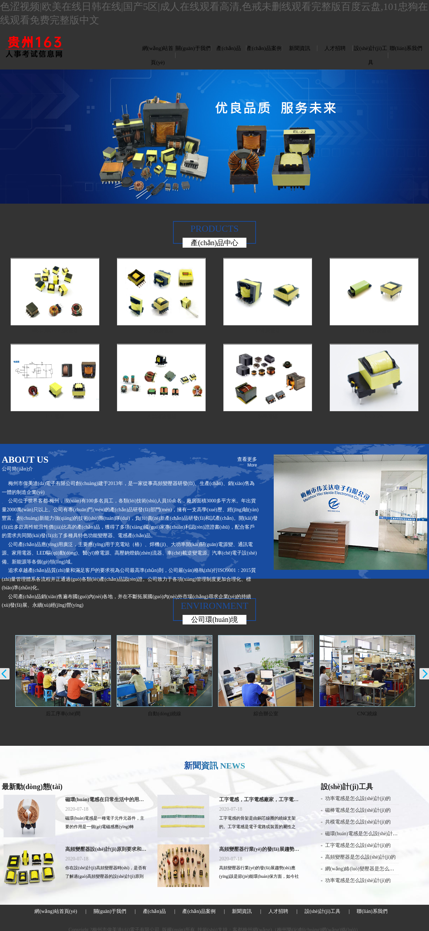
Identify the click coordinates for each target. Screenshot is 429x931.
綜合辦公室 (273, 713)
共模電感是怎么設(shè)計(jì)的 (358, 822)
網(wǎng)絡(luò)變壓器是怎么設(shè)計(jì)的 (372, 868)
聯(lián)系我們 (406, 48)
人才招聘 (335, 48)
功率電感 (268, 416)
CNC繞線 (374, 713)
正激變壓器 (267, 330)
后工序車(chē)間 (70, 713)
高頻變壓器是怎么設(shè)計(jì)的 (360, 857)
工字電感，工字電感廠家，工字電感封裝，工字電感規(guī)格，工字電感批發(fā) (260, 799)
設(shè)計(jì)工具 (370, 55)
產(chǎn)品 (228, 48)
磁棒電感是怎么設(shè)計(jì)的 (358, 810)
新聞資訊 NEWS (214, 765)
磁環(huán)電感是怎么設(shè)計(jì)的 (364, 833)
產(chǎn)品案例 (264, 48)
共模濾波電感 (161, 416)
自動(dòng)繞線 (171, 713)
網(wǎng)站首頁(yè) (158, 55)
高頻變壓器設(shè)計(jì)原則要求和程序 (106, 849)
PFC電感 (55, 416)
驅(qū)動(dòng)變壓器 (55, 330)
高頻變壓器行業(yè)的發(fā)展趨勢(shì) (260, 849)
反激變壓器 (161, 330)
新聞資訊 (299, 48)
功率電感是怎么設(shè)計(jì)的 (358, 798)
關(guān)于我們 (193, 48)
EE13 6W (374, 416)
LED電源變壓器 (374, 330)
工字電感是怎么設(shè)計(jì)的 (358, 845)
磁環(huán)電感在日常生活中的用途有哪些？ (106, 799)
